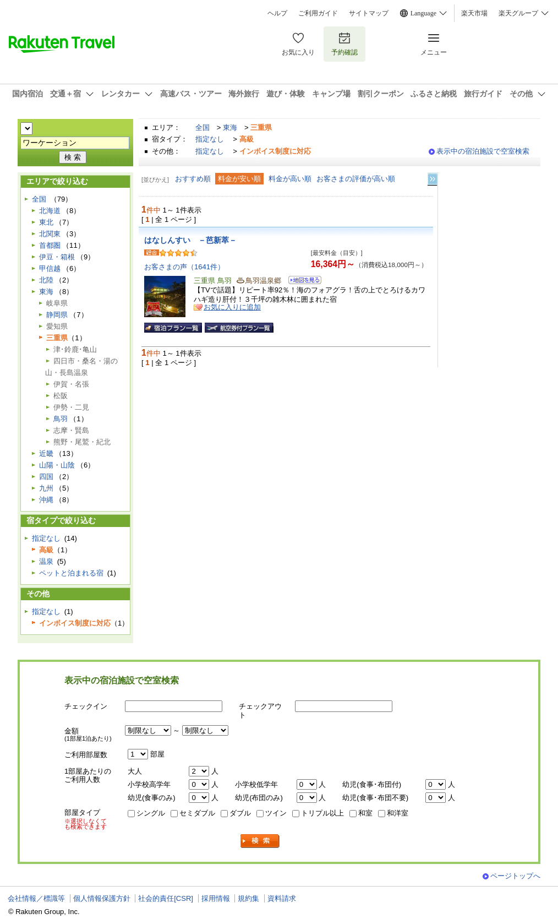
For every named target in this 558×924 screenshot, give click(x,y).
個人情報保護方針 (101, 898)
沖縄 (46, 500)
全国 (202, 127)
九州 (46, 488)
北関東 (50, 234)
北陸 (46, 280)
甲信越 (50, 268)
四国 (46, 476)
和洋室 (397, 813)
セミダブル (197, 813)
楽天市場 (474, 13)
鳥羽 (60, 419)
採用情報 (215, 898)
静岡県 (57, 315)
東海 (230, 127)
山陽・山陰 (57, 465)
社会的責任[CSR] (165, 898)
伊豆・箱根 (57, 257)
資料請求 (281, 898)
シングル (150, 813)
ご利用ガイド (318, 13)
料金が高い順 (290, 179)
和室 (365, 813)
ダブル (240, 813)
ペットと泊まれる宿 (71, 573)
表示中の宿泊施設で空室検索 (482, 151)
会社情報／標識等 (36, 898)
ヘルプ (277, 13)
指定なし (209, 139)
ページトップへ (515, 876)
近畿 (46, 453)
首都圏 (50, 245)
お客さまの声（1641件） (184, 267)
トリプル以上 (322, 813)
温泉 (46, 561)
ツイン (276, 813)
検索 (260, 841)
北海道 (50, 210)
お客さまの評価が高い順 (355, 179)
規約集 (248, 898)
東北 (46, 222)
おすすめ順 (193, 179)
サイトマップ (369, 13)
